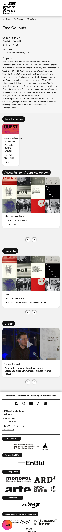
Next (34, 239)
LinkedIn (45, 403)
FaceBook (16, 403)
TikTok (38, 403)
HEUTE (7, 525)
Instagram (23, 403)
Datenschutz (23, 395)
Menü (57, 5)
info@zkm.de (8, 429)
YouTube (31, 403)
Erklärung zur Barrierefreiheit (43, 395)
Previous (27, 239)
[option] (11, 145)
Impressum (10, 395)
